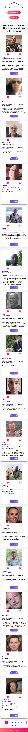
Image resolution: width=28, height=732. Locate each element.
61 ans (8, 230)
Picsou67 (4, 357)
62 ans (7, 615)
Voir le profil (14, 73)
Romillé (4, 444)
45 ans (7, 529)
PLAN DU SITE (16, 730)
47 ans (11, 658)
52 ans (8, 444)
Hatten (3, 487)
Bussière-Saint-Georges (8, 187)
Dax (3, 101)
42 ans (9, 358)
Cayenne (4, 572)
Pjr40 (3, 100)
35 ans (9, 401)
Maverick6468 (5, 699)
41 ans (10, 272)
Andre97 (4, 228)
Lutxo (3, 314)
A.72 (3, 400)
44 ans (8, 487)
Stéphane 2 (5, 271)
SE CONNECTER (14, 17)
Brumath (4, 358)
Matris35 (4, 442)
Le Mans (4, 401)
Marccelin (4, 571)
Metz (3, 529)
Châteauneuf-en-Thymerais (9, 58)
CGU (10, 730)
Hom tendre (5, 657)
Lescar (3, 315)
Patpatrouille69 (6, 143)
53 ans (8, 315)
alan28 (3, 57)
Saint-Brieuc (5, 658)
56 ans (6, 101)
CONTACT (24, 730)
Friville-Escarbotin (6, 144)
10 (18, 725)
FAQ (7, 730)
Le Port (4, 230)
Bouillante (4, 272)
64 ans (17, 187)
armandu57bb (5, 614)
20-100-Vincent (6, 528)
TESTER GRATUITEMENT (14, 12)
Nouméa (4, 701)
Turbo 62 (4, 185)
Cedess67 (4, 485)
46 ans (19, 58)
